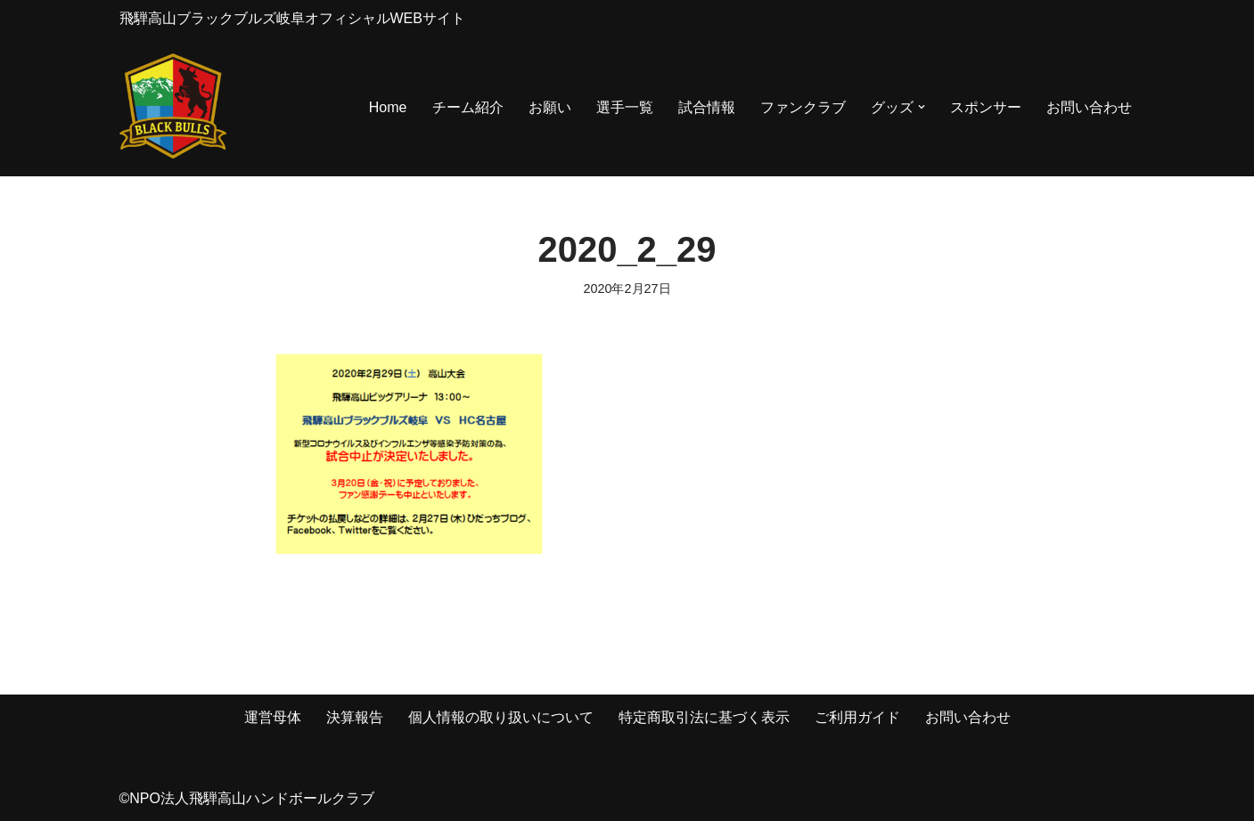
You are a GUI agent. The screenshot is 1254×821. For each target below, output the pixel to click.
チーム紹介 (468, 107)
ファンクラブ (803, 107)
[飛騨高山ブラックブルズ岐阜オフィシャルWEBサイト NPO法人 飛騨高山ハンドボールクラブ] (172, 107)
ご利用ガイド (857, 717)
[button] (921, 106)
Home (388, 107)
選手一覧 (624, 107)
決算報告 (354, 717)
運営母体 (272, 717)
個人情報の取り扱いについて (501, 717)
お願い (550, 107)
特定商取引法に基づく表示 (704, 717)
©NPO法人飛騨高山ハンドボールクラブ (246, 798)
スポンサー (985, 107)
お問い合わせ (1089, 107)
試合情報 (706, 107)
